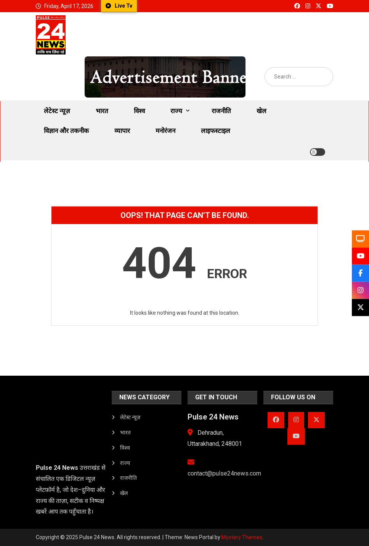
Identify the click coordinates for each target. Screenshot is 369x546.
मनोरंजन (165, 130)
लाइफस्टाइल (215, 130)
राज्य (176, 111)
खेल (261, 111)
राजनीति (221, 111)
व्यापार (122, 130)
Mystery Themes (241, 537)
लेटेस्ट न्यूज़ (57, 111)
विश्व (139, 111)
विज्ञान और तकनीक (66, 130)
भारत (102, 111)
